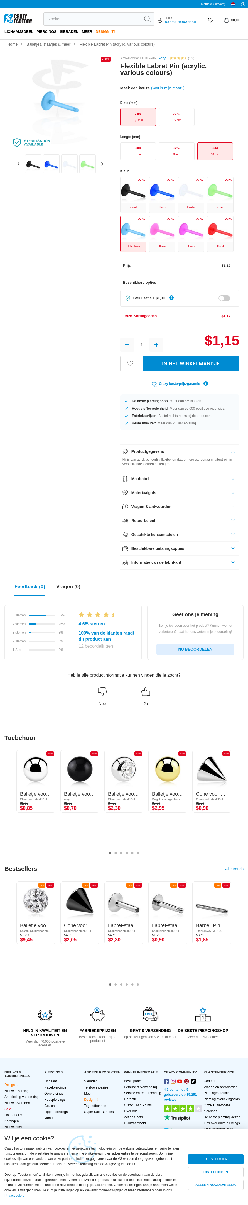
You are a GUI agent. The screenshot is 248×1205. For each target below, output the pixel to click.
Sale (7, 1109)
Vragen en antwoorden (220, 1087)
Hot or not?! (13, 1115)
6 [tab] (138, 853)
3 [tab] (121, 853)
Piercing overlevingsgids (222, 1099)
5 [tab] (132, 853)
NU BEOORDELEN (195, 649)
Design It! (105, 32)
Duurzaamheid (135, 1123)
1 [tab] (110, 853)
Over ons (131, 1111)
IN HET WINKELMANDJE (191, 363)
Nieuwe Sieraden (17, 1103)
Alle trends (234, 869)
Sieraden (69, 32)
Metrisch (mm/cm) (213, 4)
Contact (209, 1081)
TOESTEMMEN (215, 1159)
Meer (87, 32)
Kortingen (11, 1121)
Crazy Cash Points (138, 1105)
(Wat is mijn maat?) (168, 88)
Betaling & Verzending (140, 1087)
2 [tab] (116, 853)
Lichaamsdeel (18, 32)
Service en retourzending (142, 1093)
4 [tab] (127, 853)
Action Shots (133, 1117)
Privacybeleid (14, 1195)
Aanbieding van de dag (21, 1097)
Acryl (162, 58)
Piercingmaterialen (217, 1093)
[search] (92, 19)
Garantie (130, 1099)
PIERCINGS (46, 32)
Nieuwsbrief (13, 1127)
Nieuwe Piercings (17, 1091)
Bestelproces (133, 1081)
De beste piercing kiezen (222, 1117)
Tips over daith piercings (222, 1123)
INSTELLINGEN (215, 1172)
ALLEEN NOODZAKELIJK (215, 1185)
